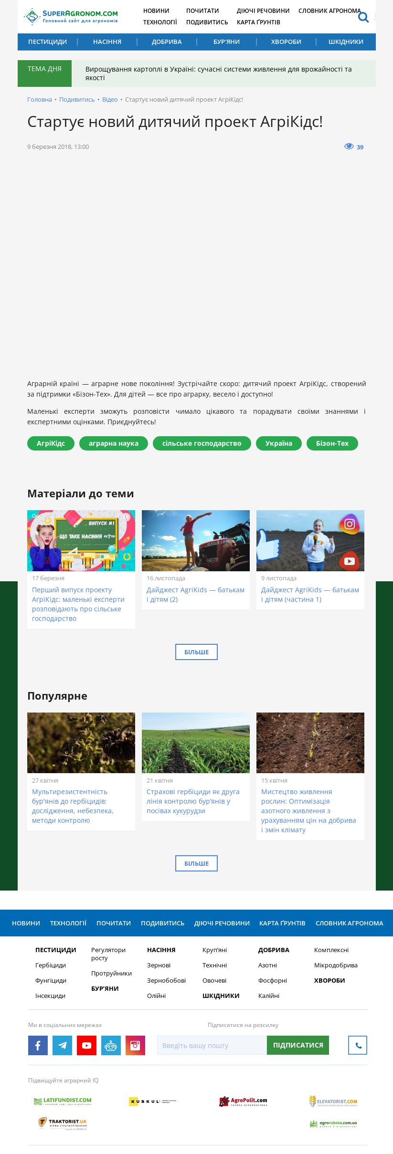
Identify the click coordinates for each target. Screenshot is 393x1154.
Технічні (213, 966)
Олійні (155, 996)
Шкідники (346, 41)
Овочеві (213, 981)
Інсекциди (49, 996)
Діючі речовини (266, 11)
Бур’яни (226, 41)
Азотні (266, 966)
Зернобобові (165, 981)
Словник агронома (334, 11)
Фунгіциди (49, 981)
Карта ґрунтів (262, 22)
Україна (279, 443)
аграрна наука (113, 443)
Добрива (167, 41)
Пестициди (47, 41)
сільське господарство (202, 443)
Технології (162, 22)
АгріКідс (51, 443)
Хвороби (286, 41)
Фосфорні (271, 981)
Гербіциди (49, 966)
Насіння (107, 41)
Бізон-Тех (332, 443)
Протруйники (110, 974)
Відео (110, 99)
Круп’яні (213, 950)
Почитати (205, 11)
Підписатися (297, 1045)
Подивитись (210, 22)
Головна (39, 99)
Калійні (267, 996)
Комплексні (330, 950)
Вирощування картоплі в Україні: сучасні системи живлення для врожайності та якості (219, 73)
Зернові (157, 966)
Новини (158, 11)
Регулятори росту (107, 954)
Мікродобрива (334, 966)
